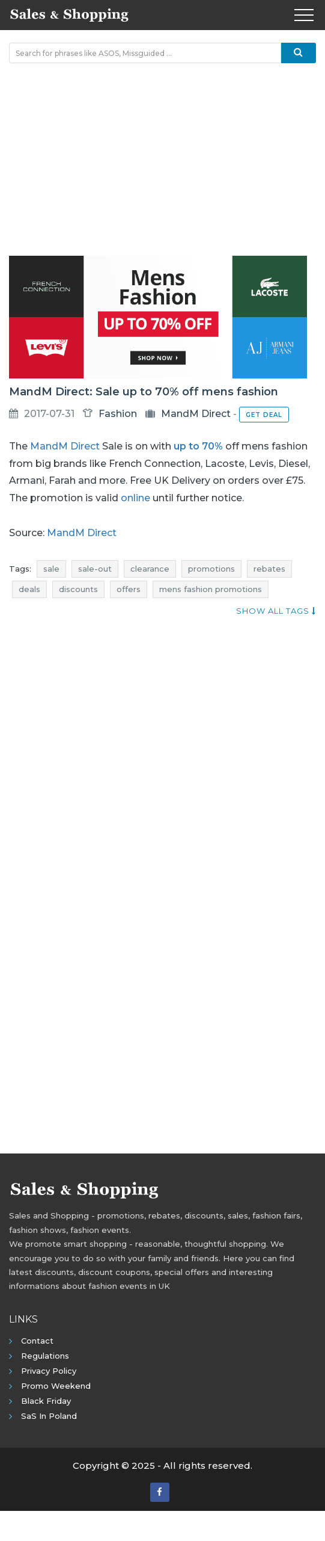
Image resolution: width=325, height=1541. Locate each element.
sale (51, 568)
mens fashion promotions (210, 589)
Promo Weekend (56, 1386)
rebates (269, 568)
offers (129, 589)
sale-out (95, 568)
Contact (37, 1340)
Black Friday (46, 1401)
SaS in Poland (49, 1416)
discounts (78, 589)
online (135, 498)
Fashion (118, 413)
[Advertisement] (162, 159)
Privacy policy (48, 1371)
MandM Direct (196, 413)
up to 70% (198, 446)
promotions (211, 568)
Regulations (45, 1355)
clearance (149, 568)
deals (29, 589)
